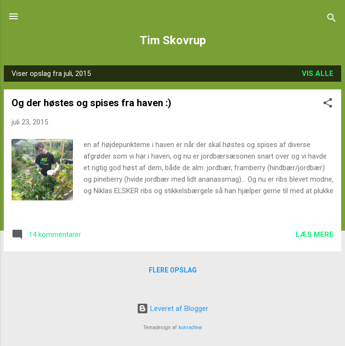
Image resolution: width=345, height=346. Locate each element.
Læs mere (314, 234)
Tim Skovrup (173, 40)
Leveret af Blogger (172, 308)
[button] (327, 104)
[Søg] (331, 19)
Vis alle (317, 73)
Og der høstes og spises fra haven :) (91, 103)
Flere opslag (173, 270)
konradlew (190, 327)
